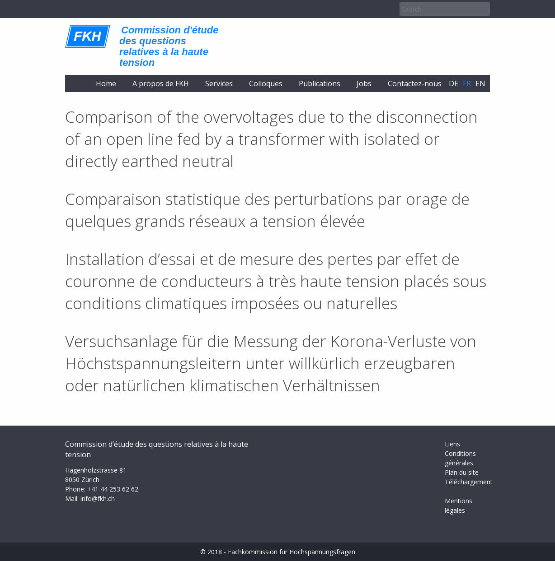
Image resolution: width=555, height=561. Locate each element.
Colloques (265, 83)
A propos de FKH (160, 83)
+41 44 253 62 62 (112, 489)
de (453, 83)
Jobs (364, 83)
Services (219, 83)
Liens (452, 444)
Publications (319, 83)
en (480, 83)
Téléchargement (469, 482)
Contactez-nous (415, 83)
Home (106, 83)
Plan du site (462, 472)
